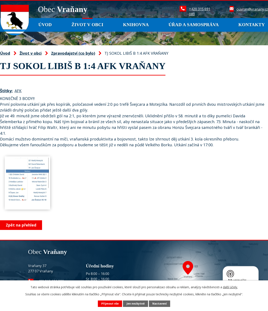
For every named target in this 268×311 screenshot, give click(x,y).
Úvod (45, 24)
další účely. (230, 287)
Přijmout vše (110, 303)
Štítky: (6, 90)
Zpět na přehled (21, 225)
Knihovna (136, 24)
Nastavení (159, 303)
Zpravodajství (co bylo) (73, 53)
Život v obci (87, 24)
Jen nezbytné (136, 303)
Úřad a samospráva (193, 24)
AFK (18, 90)
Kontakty (251, 24)
